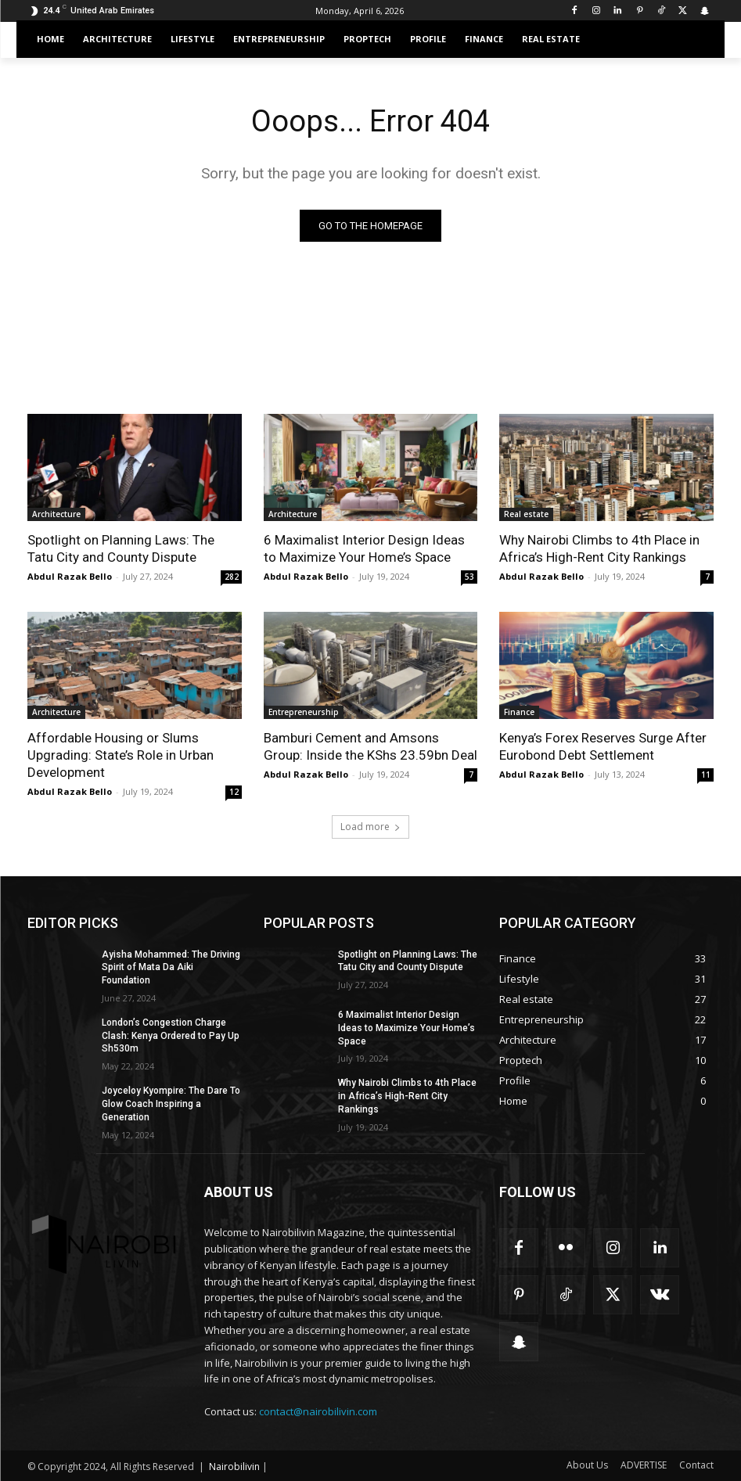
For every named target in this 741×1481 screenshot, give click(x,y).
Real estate (526, 514)
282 (232, 576)
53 (469, 576)
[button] (695, 39)
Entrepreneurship (303, 711)
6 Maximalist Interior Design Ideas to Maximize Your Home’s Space (406, 1028)
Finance (519, 711)
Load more (370, 826)
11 (705, 774)
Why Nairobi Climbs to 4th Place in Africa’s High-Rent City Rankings (407, 1096)
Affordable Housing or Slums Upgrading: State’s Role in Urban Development (120, 755)
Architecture (56, 514)
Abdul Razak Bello (69, 576)
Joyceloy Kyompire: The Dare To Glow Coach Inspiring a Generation (171, 1104)
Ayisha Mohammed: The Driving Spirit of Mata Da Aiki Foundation (171, 968)
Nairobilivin (234, 1466)
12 (234, 792)
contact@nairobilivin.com (318, 1411)
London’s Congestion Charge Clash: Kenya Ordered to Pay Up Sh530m (170, 1036)
